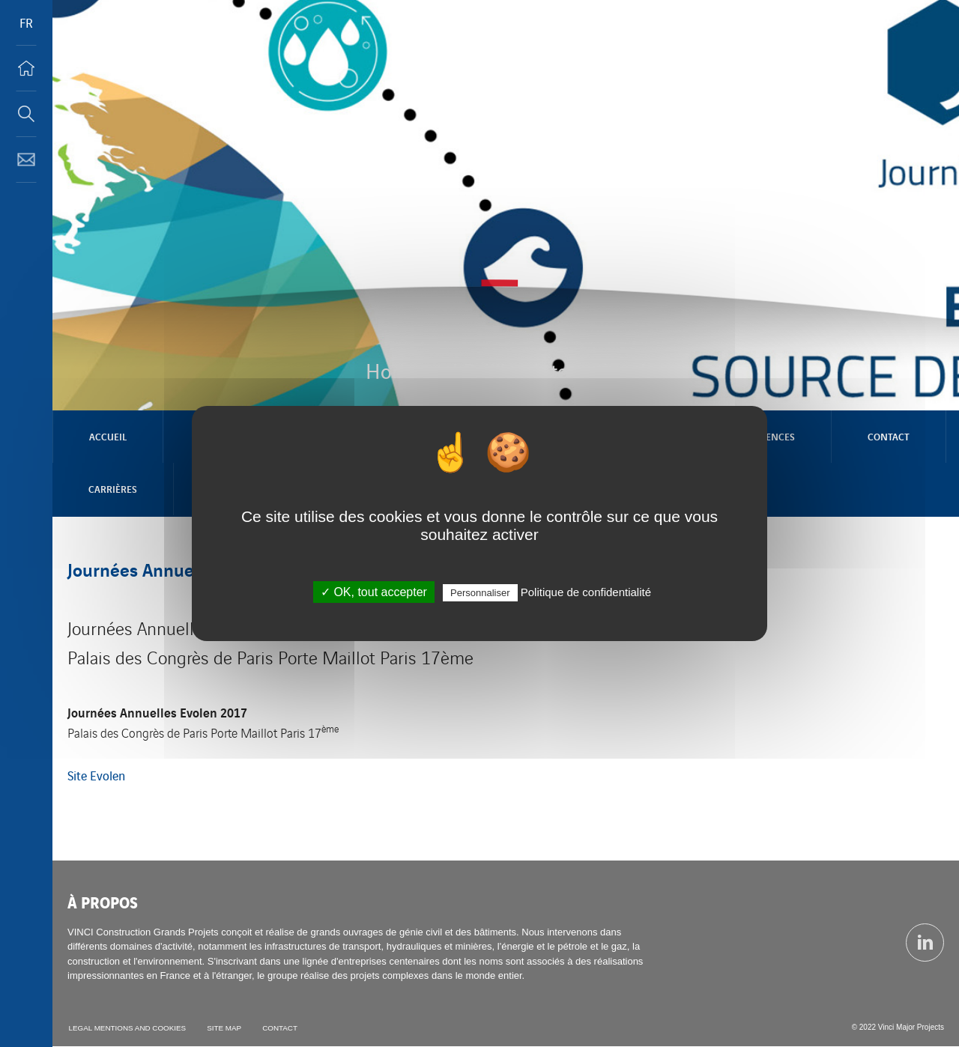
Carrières (112, 489)
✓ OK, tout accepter (374, 592)
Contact (889, 436)
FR (26, 22)
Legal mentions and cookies (127, 1028)
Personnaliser (480, 592)
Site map (225, 1028)
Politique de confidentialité (586, 592)
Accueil (108, 436)
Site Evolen (96, 775)
